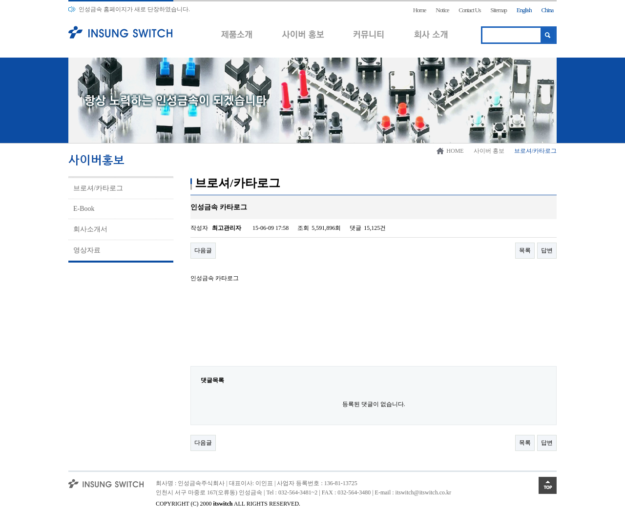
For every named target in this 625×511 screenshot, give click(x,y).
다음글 (203, 250)
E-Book (84, 208)
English (524, 10)
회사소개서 (90, 229)
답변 (547, 250)
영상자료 (87, 250)
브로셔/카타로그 (98, 188)
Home (419, 10)
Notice (442, 10)
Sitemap (498, 10)
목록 (525, 250)
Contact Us (469, 10)
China (547, 10)
